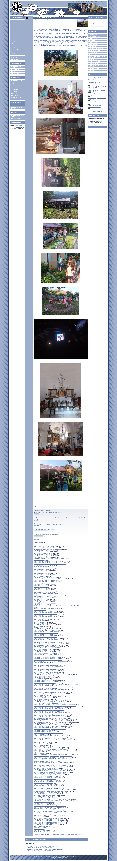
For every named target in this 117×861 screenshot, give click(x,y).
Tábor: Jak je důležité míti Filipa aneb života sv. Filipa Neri (49, 758)
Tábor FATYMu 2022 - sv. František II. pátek (45, 611)
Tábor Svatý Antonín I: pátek (41, 597)
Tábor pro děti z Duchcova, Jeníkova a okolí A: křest (47, 656)
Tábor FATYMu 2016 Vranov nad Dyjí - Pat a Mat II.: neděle (49, 715)
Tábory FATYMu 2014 (39, 753)
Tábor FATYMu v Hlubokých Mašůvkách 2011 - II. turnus (48, 818)
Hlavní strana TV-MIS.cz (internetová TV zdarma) (16, 81)
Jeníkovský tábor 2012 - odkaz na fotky (44, 802)
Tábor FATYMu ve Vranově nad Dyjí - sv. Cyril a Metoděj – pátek (50, 762)
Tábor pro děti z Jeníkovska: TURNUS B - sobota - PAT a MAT (50, 723)
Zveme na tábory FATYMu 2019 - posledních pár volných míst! (50, 661)
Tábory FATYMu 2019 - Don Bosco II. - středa (45, 635)
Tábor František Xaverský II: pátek (42, 550)
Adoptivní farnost (15, 29)
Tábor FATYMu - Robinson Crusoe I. (43, 676)
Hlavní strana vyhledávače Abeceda (17, 108)
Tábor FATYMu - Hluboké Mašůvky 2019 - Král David (47, 638)
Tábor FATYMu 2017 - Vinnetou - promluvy (45, 683)
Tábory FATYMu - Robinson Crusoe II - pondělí (46, 672)
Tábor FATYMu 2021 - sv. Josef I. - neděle (44, 624)
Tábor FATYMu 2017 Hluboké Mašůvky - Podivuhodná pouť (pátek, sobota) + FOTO (55, 687)
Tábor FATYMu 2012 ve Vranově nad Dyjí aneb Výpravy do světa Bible (52, 799)
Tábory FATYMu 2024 (39, 576)
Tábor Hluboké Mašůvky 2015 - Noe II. (44, 742)
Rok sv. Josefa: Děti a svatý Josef (42, 623)
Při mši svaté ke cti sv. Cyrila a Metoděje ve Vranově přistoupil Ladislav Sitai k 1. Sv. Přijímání (58, 606)
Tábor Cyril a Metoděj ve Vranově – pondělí (45, 768)
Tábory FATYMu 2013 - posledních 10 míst (45, 793)
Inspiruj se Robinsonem (40, 662)
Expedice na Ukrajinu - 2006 (41, 826)
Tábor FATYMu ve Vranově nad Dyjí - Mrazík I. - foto (47, 737)
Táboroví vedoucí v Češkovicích (42, 697)
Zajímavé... (13, 47)
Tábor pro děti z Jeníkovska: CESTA (43, 731)
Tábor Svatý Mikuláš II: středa (41, 570)
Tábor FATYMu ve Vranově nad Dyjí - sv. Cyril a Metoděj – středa (50, 765)
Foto (12, 35)
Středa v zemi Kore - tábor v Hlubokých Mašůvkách (47, 808)
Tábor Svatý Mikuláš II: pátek (41, 568)
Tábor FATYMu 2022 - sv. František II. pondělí (45, 616)
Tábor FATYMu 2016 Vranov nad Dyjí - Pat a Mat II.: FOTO (49, 702)
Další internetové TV (93, 46)
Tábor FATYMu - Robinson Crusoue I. (43, 677)
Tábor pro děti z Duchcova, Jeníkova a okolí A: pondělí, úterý (49, 658)
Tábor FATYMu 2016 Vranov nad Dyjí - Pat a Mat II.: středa (49, 711)
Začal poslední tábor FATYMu (41, 804)
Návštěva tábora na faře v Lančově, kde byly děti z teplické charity (51, 791)
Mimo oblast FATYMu (16, 49)
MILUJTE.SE (99, 1)
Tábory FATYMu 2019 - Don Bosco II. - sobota (46, 631)
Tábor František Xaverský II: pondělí (43, 556)
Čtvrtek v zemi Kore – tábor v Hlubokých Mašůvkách (47, 807)
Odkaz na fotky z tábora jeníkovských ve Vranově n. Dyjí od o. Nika (51, 800)
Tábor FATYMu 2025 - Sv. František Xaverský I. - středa (48, 562)
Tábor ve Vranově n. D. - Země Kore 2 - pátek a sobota (48, 775)
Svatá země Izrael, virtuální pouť (96, 48)
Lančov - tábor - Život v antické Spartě (43, 796)
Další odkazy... (92, 70)
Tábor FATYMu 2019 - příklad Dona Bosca (45, 629)
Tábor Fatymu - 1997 (39, 829)
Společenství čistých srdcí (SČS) (96, 36)
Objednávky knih (15, 73)
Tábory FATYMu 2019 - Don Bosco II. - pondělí (46, 639)
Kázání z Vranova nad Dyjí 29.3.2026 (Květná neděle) (39, 847)
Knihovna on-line (15, 69)
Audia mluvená (14, 95)
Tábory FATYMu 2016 (39, 734)
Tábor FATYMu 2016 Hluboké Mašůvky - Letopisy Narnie (48, 716)
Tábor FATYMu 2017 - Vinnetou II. (42, 685)
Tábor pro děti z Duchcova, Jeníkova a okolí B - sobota (48, 646)
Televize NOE (92, 40)
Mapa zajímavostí (15, 41)
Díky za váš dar (38, 752)
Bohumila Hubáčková (41, 834)
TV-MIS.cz (89, 1)
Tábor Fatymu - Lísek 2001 (41, 827)
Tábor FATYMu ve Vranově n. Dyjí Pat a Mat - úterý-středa (49, 727)
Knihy (12, 45)
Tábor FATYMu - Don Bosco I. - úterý (43, 652)
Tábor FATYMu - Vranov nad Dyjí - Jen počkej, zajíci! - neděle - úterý (51, 757)
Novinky (12, 83)
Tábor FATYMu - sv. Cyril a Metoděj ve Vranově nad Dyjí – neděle (51, 769)
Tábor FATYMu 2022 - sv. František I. (43, 619)
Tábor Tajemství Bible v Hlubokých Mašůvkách (46, 815)
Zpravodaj (13, 31)
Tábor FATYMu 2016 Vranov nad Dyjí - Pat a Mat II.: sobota (49, 707)
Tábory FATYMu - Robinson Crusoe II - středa (45, 669)
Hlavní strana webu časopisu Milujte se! (17, 116)
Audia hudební (14, 93)
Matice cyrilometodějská (94, 50)
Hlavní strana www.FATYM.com (15, 21)
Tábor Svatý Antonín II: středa (41, 588)
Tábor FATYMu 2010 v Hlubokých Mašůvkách (45, 825)
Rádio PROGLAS (93, 42)
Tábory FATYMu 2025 (39, 566)
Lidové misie (14, 39)
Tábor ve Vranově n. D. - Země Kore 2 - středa (46, 777)
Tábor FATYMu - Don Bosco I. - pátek (43, 647)
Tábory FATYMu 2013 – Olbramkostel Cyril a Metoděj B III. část (50, 771)
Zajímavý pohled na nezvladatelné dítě (44, 565)
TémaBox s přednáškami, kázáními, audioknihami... (97, 57)
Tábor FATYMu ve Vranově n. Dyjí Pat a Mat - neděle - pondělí (50, 729)
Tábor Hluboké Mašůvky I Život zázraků (44, 577)
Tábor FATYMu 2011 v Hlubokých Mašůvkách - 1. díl (47, 823)
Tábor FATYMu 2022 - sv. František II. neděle (45, 618)
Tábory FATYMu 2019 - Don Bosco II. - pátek (45, 633)
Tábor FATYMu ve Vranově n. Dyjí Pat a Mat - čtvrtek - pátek (49, 725)
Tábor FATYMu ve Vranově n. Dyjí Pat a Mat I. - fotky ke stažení (50, 720)
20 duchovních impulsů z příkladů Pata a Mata (46, 703)
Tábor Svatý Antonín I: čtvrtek (41, 599)
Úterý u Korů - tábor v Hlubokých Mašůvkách (45, 810)
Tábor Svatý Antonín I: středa (41, 600)
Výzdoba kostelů (14, 51)
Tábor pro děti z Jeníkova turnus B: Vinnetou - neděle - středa (50, 691)
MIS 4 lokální (14, 91)
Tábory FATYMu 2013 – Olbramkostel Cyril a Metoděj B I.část (50, 773)
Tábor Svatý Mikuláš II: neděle (41, 574)
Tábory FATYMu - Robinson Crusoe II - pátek (45, 666)
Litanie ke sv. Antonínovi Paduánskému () (37, 852)
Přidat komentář (78, 834)
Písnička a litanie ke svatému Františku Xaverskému (47, 549)
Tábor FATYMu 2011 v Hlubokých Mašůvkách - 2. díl (47, 822)
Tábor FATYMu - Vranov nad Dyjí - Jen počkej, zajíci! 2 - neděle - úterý (52, 749)
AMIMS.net (70, 1)
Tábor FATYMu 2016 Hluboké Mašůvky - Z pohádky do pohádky (50, 726)
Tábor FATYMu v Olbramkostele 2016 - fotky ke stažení (48, 700)
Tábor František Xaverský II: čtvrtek (43, 551)
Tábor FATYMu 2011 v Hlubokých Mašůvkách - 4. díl (47, 819)
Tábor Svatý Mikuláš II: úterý (41, 572)
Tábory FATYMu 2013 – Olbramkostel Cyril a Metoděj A (48, 781)
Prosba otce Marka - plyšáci (41, 560)
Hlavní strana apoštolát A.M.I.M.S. (16, 67)
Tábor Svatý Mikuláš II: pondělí (42, 573)
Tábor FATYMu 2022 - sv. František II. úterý (45, 615)
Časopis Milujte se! (93, 34)
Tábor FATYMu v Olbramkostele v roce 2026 (45, 546)
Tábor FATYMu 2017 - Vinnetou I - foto (44, 688)
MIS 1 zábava (14, 85)
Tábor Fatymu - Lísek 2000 (41, 830)
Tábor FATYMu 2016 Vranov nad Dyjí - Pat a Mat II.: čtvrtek (49, 710)
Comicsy (13, 71)
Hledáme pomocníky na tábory (41, 627)
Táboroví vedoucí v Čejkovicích (42, 699)
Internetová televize (93, 44)
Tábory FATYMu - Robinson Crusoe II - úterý (45, 670)
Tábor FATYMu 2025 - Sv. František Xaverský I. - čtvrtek (48, 561)
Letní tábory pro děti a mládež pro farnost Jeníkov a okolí (48, 693)
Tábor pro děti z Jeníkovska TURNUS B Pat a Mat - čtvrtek (49, 718)
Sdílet (35, 506)
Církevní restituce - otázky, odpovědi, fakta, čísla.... (97, 66)
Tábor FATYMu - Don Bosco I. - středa (43, 650)
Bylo (12, 33)
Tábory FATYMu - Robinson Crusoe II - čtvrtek (46, 668)
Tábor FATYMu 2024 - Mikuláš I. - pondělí (44, 580)
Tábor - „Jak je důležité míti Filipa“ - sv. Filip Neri (46, 760)
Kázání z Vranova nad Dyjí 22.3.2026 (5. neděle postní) (40, 850)
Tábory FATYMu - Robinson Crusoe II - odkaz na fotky (48, 664)
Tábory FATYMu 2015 (39, 745)
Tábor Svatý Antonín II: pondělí (42, 591)
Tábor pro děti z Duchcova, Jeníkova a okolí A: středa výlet (49, 657)
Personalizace (14, 57)
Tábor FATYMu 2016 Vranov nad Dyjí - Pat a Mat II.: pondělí (49, 714)
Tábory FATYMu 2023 (39, 610)
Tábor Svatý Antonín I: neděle (41, 604)
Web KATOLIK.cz (93, 38)
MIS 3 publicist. (14, 89)
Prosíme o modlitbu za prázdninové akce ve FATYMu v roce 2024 (51, 579)
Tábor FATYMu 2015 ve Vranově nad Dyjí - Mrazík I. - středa (49, 738)
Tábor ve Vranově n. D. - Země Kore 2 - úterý (45, 779)
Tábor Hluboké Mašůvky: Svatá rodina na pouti (46, 593)
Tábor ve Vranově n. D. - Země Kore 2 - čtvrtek (46, 776)
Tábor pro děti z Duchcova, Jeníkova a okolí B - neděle (48, 645)
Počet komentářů (69, 834)
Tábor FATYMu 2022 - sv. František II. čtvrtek (45, 612)
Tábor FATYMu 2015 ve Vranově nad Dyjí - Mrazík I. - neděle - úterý (51, 739)
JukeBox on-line (92, 54)
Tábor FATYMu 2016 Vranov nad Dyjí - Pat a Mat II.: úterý (49, 712)
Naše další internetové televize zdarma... (16, 98)
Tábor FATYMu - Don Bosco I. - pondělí (44, 653)
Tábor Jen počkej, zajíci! (40, 746)
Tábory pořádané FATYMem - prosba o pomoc (46, 795)
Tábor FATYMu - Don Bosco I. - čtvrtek (44, 649)
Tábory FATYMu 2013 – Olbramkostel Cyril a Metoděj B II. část (50, 772)
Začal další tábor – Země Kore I (42, 814)
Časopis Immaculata (93, 52)
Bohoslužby (13, 25)
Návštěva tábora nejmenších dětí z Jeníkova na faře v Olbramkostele (51, 789)
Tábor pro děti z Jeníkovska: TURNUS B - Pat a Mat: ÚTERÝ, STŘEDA (52, 719)
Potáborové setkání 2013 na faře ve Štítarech (45, 761)
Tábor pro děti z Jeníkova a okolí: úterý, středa (46, 680)
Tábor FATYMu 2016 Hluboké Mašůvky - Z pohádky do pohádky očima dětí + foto (55, 706)
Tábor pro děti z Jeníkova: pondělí (42, 730)
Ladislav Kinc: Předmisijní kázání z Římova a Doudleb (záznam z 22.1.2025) (45, 849)
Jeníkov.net (91, 59)
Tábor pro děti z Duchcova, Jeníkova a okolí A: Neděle (48, 660)
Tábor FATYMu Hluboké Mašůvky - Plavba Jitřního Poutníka (49, 692)
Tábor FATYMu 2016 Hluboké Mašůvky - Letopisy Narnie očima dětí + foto (53, 704)
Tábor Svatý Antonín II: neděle (41, 592)
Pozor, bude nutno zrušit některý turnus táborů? (46, 608)
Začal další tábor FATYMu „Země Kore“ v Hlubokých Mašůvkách (50, 811)
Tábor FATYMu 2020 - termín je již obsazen (45, 630)
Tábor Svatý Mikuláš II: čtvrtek (41, 569)
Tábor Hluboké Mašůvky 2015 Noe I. (43, 741)
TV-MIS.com (80, 1)
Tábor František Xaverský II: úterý (42, 554)
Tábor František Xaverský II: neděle (43, 557)
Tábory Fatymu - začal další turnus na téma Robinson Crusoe (50, 673)
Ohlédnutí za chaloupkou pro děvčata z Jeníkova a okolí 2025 (50, 558)
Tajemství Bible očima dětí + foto (42, 812)
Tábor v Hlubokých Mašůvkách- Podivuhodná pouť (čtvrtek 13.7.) (50, 689)
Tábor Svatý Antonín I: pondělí (41, 603)
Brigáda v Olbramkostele (40, 743)
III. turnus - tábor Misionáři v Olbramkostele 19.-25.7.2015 (49, 735)
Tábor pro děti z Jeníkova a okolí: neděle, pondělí (46, 681)
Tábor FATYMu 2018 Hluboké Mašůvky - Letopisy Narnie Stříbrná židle (52, 675)
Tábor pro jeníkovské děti (40, 803)
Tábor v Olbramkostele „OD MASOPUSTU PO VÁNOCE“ (48, 733)
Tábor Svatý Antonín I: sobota (41, 596)
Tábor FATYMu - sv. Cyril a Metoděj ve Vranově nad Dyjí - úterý (50, 766)
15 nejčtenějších (14, 59)
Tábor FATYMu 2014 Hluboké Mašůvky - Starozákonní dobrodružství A (52, 750)
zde (20, 125)
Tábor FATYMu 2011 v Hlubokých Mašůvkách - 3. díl (47, 821)
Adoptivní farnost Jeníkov (95, 61)
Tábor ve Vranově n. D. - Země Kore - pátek (45, 783)
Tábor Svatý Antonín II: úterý (41, 589)
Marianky (13, 43)
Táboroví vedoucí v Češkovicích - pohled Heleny (46, 696)
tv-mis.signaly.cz (20, 127)
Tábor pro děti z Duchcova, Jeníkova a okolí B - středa (48, 642)
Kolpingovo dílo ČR (93, 63)
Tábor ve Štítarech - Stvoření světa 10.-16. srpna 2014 (48, 748)
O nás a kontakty (15, 53)
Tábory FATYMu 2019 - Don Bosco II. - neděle (46, 641)
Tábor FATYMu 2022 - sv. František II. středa (45, 614)
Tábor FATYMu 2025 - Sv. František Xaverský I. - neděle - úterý (50, 564)
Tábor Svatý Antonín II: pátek (41, 585)
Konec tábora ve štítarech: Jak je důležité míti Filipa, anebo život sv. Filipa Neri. (54, 754)
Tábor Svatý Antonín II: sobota (41, 584)
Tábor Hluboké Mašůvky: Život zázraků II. (44, 547)
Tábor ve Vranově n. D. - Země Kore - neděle (45, 788)
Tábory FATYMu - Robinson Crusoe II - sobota (46, 665)
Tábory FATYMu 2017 (39, 695)
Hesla (12, 37)
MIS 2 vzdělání (14, 87)
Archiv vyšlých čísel (15, 118)
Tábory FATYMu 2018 (39, 679)
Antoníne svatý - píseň (39, 583)
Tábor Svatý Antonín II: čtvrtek (41, 587)
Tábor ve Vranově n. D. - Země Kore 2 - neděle (46, 780)
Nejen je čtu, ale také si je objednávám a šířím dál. (94, 106)
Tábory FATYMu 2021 (39, 626)
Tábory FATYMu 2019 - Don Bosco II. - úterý (45, 637)
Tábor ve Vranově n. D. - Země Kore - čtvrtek (45, 784)
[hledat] (97, 24)
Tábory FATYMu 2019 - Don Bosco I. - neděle (45, 654)
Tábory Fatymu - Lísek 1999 (41, 831)
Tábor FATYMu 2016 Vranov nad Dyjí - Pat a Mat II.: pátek (49, 708)
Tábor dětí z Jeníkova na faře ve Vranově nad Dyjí (47, 792)
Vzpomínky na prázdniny (40, 622)
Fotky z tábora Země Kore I (41, 798)
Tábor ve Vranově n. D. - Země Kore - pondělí (45, 787)
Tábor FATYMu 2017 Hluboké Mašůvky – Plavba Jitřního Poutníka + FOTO (53, 684)
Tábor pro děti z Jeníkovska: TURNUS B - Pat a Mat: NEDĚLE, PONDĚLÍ (53, 722)
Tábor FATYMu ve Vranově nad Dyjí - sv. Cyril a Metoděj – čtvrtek (51, 764)
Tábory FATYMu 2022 (39, 620)
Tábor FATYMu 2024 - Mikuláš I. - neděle (44, 581)
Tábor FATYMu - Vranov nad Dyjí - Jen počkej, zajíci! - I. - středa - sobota (53, 756)
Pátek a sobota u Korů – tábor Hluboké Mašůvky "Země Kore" (50, 806)
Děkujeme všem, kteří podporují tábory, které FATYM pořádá (49, 595)
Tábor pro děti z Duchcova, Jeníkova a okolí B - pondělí (48, 643)
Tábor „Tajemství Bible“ (40, 816)
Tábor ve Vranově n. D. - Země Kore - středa (45, 785)
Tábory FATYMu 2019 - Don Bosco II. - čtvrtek (46, 634)
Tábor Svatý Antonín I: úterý (41, 602)
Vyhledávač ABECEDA (94, 68)
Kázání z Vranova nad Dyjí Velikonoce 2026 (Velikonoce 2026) (42, 846)
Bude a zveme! (14, 24)
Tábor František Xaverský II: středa (43, 553)
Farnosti (12, 27)
